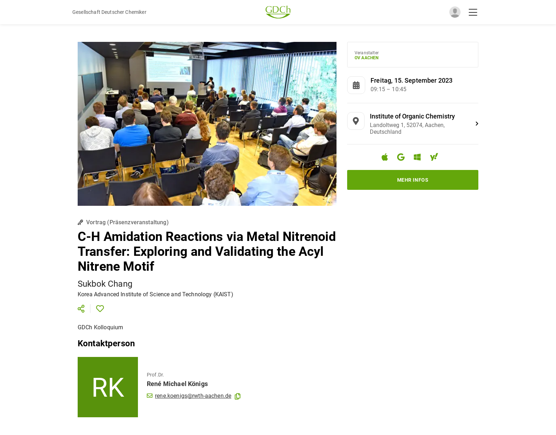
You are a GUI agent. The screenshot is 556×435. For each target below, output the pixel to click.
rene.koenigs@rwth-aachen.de (189, 395)
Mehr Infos (413, 180)
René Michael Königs (177, 383)
